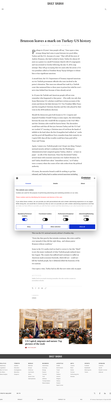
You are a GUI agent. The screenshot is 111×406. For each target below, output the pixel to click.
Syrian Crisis (31, 376)
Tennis (86, 372)
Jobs (1, 399)
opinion (34, 298)
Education (16, 368)
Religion (58, 378)
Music (71, 368)
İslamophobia (31, 378)
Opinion (102, 363)
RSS (81, 399)
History (58, 381)
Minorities (16, 372)
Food (57, 372)
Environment (59, 368)
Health (58, 365)
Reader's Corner (103, 370)
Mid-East (30, 365)
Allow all (82, 226)
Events (72, 370)
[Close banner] (94, 178)
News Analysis (3, 374)
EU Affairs (2, 372)
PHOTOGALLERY (32, 347)
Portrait (72, 372)
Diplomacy (3, 365)
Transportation (46, 381)
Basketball (87, 368)
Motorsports (88, 370)
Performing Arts (74, 374)
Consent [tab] (28, 183)
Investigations (17, 370)
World (30, 363)
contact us (61, 399)
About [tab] (83, 183)
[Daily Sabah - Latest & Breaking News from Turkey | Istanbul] (55, 3)
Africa (29, 374)
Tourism (44, 374)
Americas (30, 370)
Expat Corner (59, 385)
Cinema (72, 365)
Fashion (58, 374)
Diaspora (16, 374)
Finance (44, 372)
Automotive (45, 365)
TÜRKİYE (17, 363)
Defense (44, 378)
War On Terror (4, 370)
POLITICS (3, 363)
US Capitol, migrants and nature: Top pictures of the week (43, 343)
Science (58, 376)
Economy (44, 368)
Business (45, 363)
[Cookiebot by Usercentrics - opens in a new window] (83, 178)
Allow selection (55, 226)
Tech (43, 376)
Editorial (101, 372)
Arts (72, 363)
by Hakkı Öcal (44, 45)
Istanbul (16, 365)
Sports (87, 363)
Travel (58, 370)
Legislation (3, 368)
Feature (58, 383)
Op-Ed (100, 368)
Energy (44, 370)
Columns (101, 365)
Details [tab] (55, 183)
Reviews (72, 376)
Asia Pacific (31, 372)
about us (40, 399)
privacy (20, 399)
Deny (29, 226)
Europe (30, 368)
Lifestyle (59, 363)
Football (87, 365)
